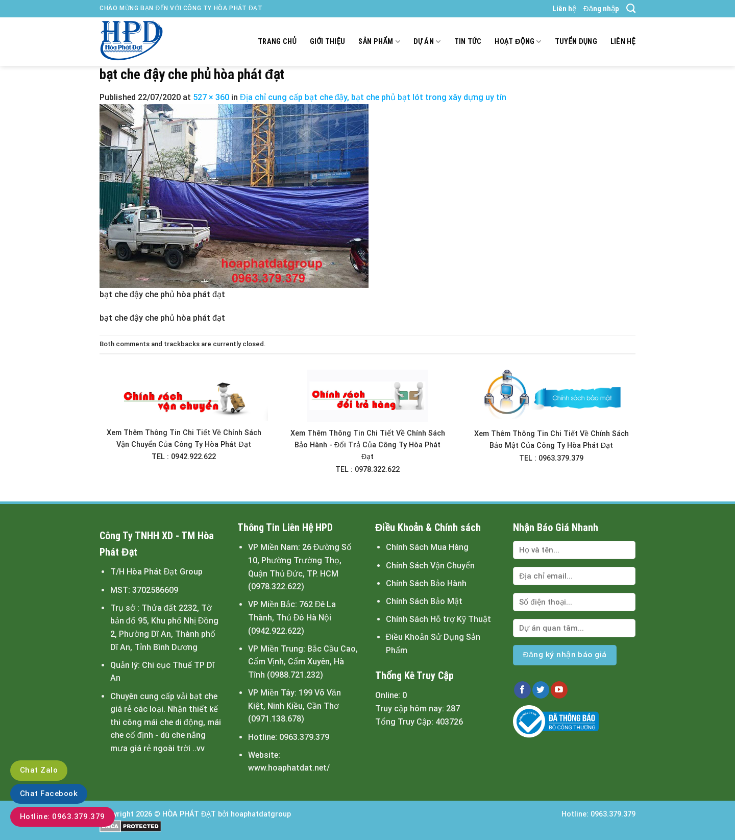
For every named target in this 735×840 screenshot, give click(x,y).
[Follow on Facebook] (522, 690)
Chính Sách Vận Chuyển (430, 565)
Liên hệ (564, 8)
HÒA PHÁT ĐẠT (189, 814)
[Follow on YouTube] (559, 690)
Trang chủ (277, 41)
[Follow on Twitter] (540, 690)
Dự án (427, 41)
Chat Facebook (49, 793)
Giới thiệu (328, 41)
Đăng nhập (601, 8)
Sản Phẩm (379, 41)
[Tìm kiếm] (630, 9)
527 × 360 (211, 97)
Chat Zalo (39, 770)
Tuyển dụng (576, 41)
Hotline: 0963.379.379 (62, 816)
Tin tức (468, 41)
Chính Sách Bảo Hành (426, 583)
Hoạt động (518, 41)
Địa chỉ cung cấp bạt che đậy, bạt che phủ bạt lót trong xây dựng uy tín (373, 97)
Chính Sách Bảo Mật (424, 601)
